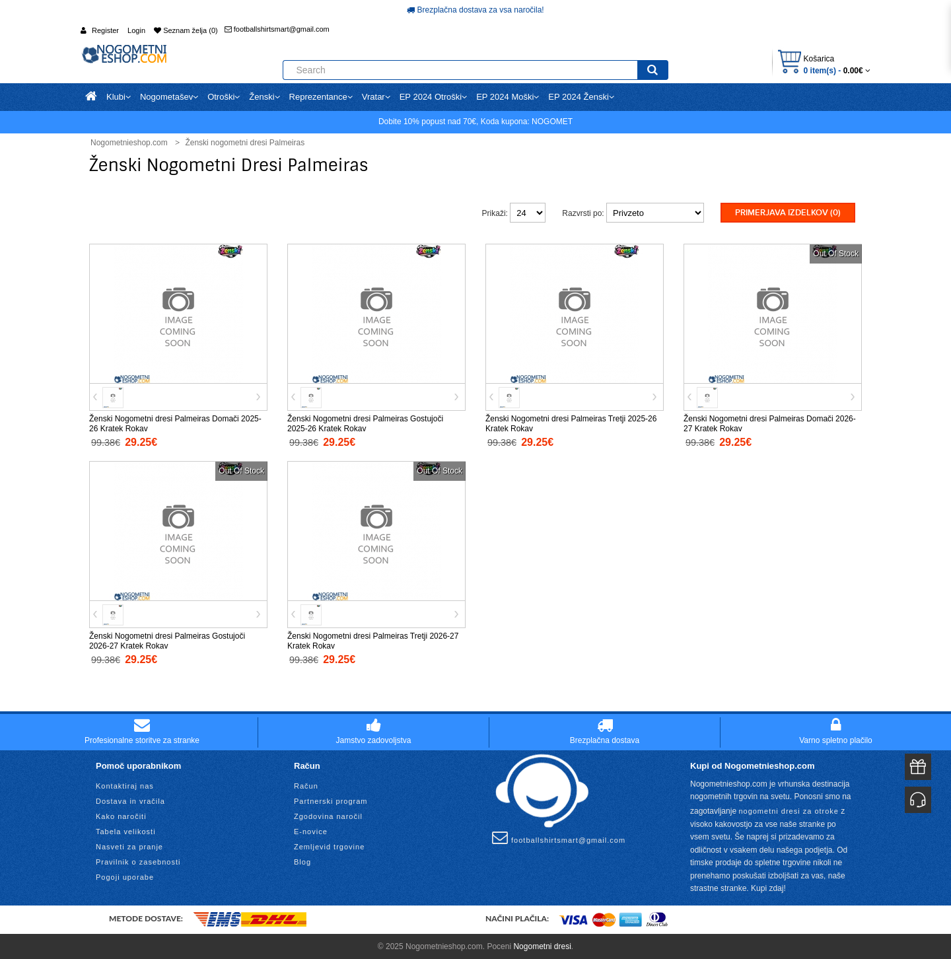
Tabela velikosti (126, 830)
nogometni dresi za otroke (788, 810)
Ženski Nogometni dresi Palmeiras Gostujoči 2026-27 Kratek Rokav (167, 639)
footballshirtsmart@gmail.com (277, 29)
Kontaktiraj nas (125, 785)
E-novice (311, 830)
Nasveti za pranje (129, 845)
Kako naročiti (121, 815)
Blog (302, 861)
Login (136, 30)
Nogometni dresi (542, 945)
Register (105, 30)
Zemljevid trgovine (329, 845)
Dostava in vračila (130, 800)
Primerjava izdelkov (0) (788, 212)
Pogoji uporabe (125, 876)
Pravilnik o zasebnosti (138, 861)
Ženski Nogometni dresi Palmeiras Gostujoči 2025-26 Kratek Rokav (365, 422)
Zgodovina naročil (328, 815)
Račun (306, 785)
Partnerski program (331, 800)
